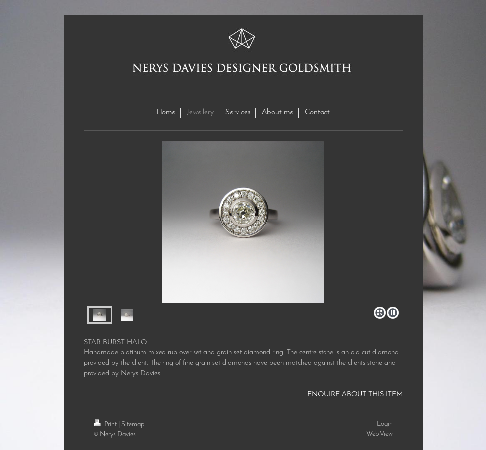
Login (385, 424)
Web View (379, 434)
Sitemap (132, 424)
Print (106, 424)
